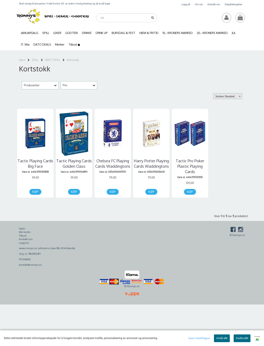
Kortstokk (73, 60)
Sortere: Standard (225, 96)
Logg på (185, 4)
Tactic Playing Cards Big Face (35, 163)
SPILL (35, 60)
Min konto (25, 231)
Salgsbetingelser (233, 4)
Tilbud (22, 235)
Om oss (199, 4)
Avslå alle (221, 338)
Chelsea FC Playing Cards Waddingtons (112, 163)
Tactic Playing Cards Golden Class (74, 163)
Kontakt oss (214, 4)
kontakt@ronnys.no (30, 264)
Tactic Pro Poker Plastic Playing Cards (190, 166)
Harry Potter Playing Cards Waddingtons (151, 163)
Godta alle (242, 338)
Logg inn (24, 242)
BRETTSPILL (52, 60)
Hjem (22, 60)
